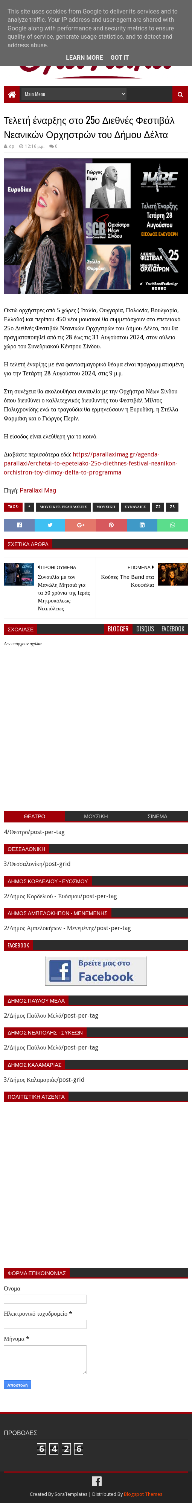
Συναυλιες (135, 507)
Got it (119, 57)
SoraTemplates (71, 1494)
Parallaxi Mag (38, 490)
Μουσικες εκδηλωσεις (63, 507)
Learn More (84, 57)
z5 (172, 507)
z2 (157, 507)
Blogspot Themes (143, 1494)
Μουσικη (105, 507)
